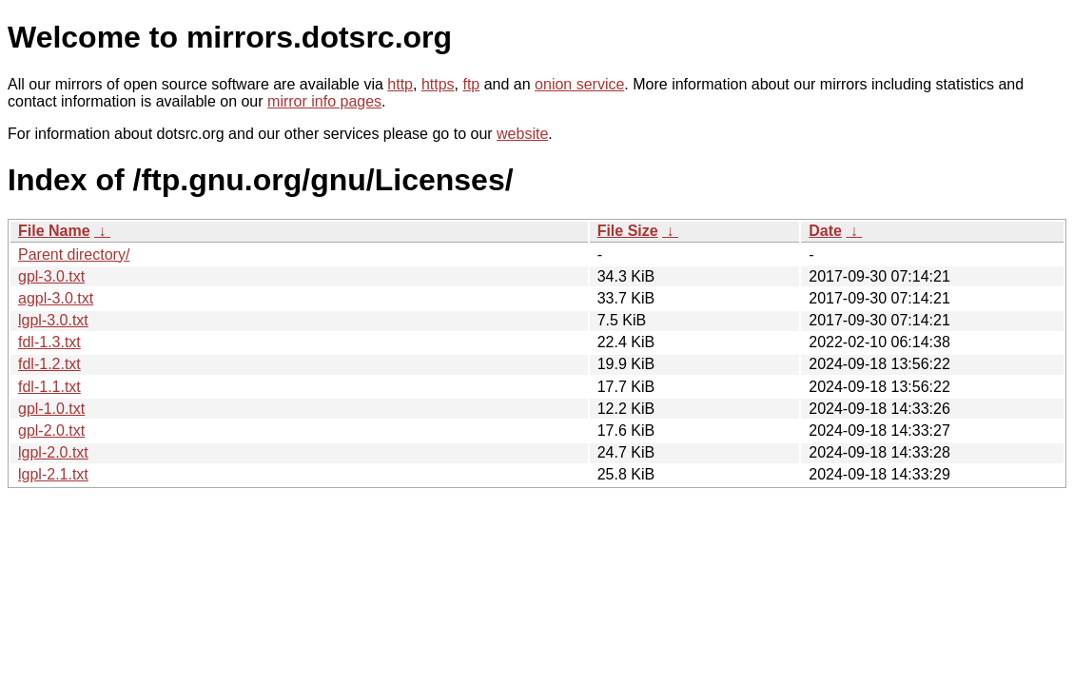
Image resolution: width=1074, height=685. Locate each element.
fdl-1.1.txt (49, 387)
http (400, 84)
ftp (470, 84)
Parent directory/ (73, 254)
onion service (579, 84)
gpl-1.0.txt (51, 409)
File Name (54, 231)
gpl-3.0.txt (51, 276)
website (522, 134)
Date (825, 231)
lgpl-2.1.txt (53, 474)
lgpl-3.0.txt (53, 320)
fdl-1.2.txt (49, 364)
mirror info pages (324, 101)
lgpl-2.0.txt (53, 452)
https (438, 84)
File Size (627, 231)
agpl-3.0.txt (55, 298)
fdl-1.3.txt (49, 342)
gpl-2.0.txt (51, 430)
